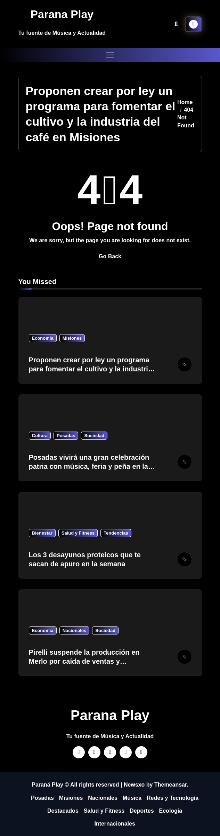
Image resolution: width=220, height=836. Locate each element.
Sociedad (94, 435)
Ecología (170, 811)
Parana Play (62, 14)
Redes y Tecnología (172, 798)
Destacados (63, 811)
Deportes (142, 811)
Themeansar (170, 785)
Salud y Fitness (78, 533)
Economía (43, 338)
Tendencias (116, 533)
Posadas (66, 435)
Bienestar (42, 533)
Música (132, 798)
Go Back (110, 256)
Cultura (40, 435)
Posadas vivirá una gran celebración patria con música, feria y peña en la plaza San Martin (89, 466)
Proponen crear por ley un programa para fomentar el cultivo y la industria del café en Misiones (90, 369)
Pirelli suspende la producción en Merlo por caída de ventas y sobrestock (84, 661)
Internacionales (114, 824)
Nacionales (75, 630)
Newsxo (134, 785)
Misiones (72, 338)
